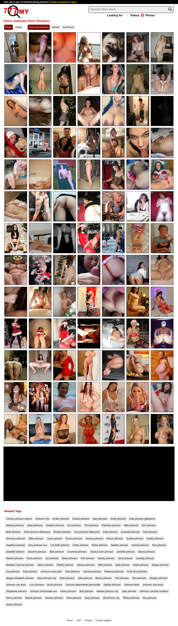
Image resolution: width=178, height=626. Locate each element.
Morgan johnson (158, 578)
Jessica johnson (94, 538)
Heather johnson (55, 525)
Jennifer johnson (125, 551)
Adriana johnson (86, 565)
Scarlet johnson (134, 538)
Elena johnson (70, 558)
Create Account (58, 2)
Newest (55, 27)
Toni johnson (122, 578)
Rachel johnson (14, 558)
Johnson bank (132, 584)
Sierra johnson (14, 597)
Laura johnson (54, 538)
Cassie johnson (80, 518)
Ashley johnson (155, 538)
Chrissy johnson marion (19, 518)
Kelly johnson (110, 532)
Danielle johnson (15, 551)
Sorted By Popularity (39, 27)
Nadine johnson (119, 545)
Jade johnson (129, 591)
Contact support (103, 620)
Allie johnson (105, 565)
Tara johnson (139, 578)
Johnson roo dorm (16, 584)
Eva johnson (74, 525)
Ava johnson (13, 571)
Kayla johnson (140, 565)
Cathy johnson (80, 545)
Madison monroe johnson (20, 565)
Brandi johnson (33, 597)
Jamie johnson (14, 604)
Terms (70, 620)
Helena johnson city (107, 591)
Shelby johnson (65, 565)
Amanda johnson (130, 532)
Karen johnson (68, 591)
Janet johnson (35, 525)
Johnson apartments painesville (82, 584)
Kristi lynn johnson (137, 571)
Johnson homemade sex (43, 591)
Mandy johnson (106, 558)
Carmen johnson (92, 571)
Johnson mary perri (51, 571)
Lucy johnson (36, 584)
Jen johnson (52, 558)
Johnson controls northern (154, 591)
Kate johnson (30, 571)
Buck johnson (54, 584)
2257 (78, 620)
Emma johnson (74, 538)
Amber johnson (60, 518)
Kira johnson (150, 597)
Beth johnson (13, 532)
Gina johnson (72, 571)
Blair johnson (57, 551)
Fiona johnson (34, 558)
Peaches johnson (111, 525)
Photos (148, 15)
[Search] (131, 9)
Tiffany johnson (131, 597)
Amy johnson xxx (37, 545)
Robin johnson (100, 545)
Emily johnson (118, 518)
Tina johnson (91, 525)
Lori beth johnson (59, 545)
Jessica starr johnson (101, 551)
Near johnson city (46, 578)
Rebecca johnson (114, 571)
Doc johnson (159, 545)
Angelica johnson (15, 545)
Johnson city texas (153, 584)
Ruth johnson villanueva (37, 532)
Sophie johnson (112, 584)
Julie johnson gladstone (142, 518)
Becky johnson (103, 578)
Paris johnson (73, 597)
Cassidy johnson (145, 558)
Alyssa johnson (146, 551)
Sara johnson (99, 518)
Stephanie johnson (16, 591)
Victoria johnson (140, 545)
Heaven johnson (54, 597)
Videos (132, 15)
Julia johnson (85, 578)
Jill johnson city (111, 597)
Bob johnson (86, 591)
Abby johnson (35, 538)
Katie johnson (67, 578)
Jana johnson (125, 558)
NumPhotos (68, 27)
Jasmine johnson (37, 551)
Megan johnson (160, 565)
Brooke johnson (62, 532)
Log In (73, 2)
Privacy (88, 620)
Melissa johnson (15, 525)
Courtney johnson (77, 551)
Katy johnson (122, 565)
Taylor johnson (45, 565)
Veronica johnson (15, 538)
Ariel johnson (150, 532)
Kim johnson (88, 558)
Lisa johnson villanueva (87, 532)
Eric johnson (149, 525)
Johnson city (42, 518)
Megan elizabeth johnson (20, 578)
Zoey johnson (92, 597)
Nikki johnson (131, 525)
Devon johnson (114, 538)
